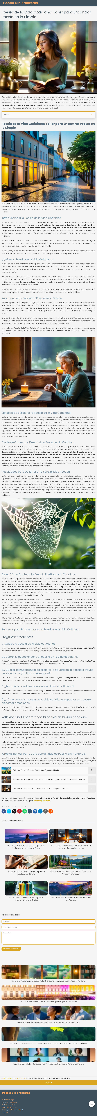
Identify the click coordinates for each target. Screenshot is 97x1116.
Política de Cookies (8, 1105)
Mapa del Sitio (6, 1112)
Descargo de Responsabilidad (12, 1110)
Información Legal (8, 1100)
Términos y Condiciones (10, 1102)
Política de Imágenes (9, 1107)
